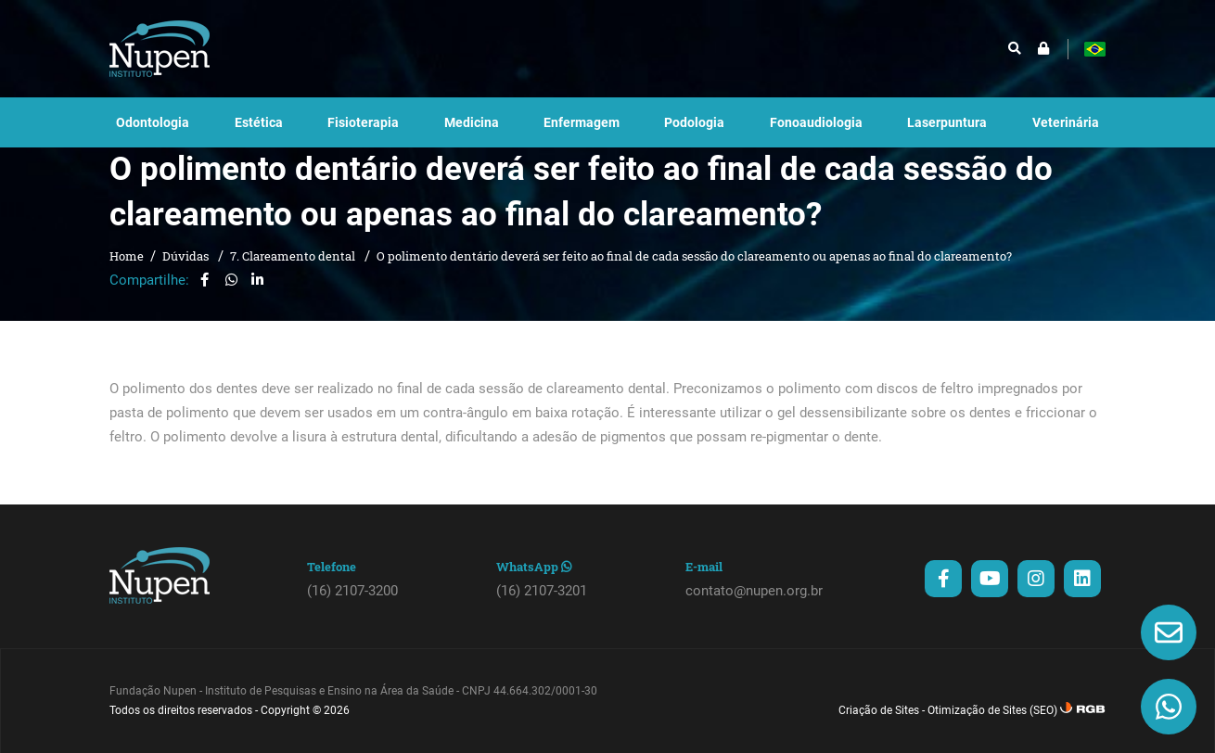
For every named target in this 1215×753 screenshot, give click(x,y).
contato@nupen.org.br (754, 608)
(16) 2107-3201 (541, 608)
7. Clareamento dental (294, 273)
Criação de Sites (878, 727)
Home (126, 273)
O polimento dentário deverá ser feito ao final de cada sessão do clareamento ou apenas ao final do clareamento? (694, 273)
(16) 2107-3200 (352, 608)
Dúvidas (186, 273)
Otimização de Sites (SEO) (992, 727)
